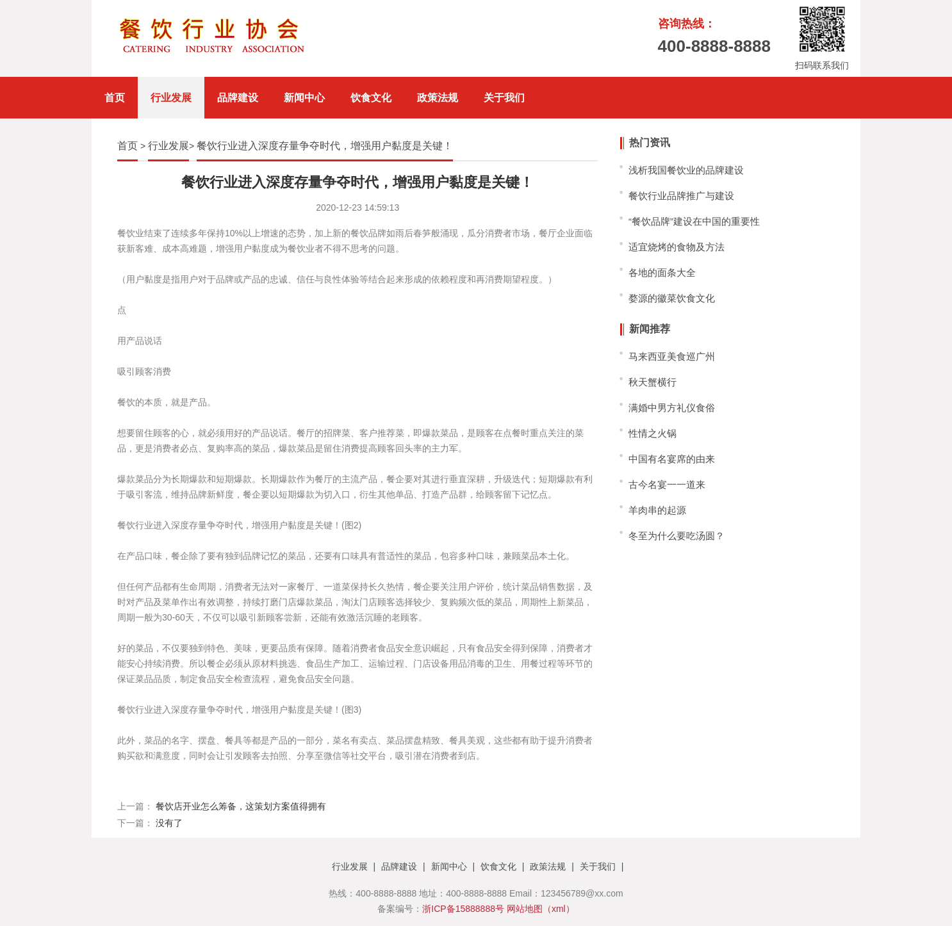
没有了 (169, 823)
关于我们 (504, 97)
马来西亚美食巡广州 (671, 356)
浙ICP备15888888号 (463, 909)
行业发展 (171, 97)
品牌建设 (237, 97)
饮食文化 (370, 97)
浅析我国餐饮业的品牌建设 (686, 170)
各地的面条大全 (662, 272)
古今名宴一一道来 (666, 484)
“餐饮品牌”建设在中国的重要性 (694, 221)
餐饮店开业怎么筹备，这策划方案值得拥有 (241, 806)
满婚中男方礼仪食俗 (671, 407)
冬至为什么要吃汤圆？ (676, 535)
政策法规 (437, 97)
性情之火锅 (652, 433)
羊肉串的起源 (657, 510)
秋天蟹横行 (652, 382)
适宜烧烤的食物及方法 (676, 246)
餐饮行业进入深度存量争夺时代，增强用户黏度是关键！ (325, 145)
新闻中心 (304, 97)
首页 (114, 97)
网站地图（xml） (541, 909)
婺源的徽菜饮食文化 (671, 298)
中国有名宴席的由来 (671, 458)
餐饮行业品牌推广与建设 (681, 195)
